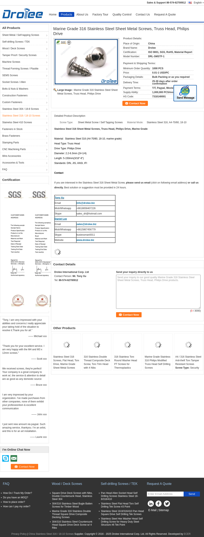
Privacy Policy (19, 534)
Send (191, 493)
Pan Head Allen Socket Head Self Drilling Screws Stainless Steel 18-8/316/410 (119, 496)
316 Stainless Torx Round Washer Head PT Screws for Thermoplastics (125, 362)
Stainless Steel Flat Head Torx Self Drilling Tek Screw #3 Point (120, 505)
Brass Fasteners (11, 135)
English (199, 2)
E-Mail (152, 510)
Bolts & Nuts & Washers (15, 88)
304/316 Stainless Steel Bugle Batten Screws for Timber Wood (72, 505)
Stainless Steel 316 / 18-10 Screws (21, 115)
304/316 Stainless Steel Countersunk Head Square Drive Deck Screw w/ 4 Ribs (72, 524)
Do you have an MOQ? (15, 497)
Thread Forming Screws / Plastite (20, 68)
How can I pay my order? (16, 506)
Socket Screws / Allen (14, 82)
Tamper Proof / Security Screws (19, 55)
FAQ (4, 169)
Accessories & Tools (13, 162)
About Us (82, 14)
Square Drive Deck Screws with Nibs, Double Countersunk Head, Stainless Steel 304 (72, 496)
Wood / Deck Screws (13, 48)
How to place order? (14, 502)
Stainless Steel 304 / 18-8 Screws (20, 109)
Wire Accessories (11, 156)
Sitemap (163, 510)
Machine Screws (11, 61)
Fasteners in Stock (12, 129)
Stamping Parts (10, 142)
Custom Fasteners (12, 102)
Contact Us (143, 14)
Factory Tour (100, 14)
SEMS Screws (10, 75)
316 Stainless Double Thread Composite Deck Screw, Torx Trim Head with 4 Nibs (97, 362)
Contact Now (137, 103)
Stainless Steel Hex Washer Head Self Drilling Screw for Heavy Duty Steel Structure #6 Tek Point (122, 521)
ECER (187, 534)
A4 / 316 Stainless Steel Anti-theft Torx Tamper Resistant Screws (188, 360)
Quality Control (122, 14)
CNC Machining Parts (14, 149)
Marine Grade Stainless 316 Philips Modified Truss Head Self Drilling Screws (158, 362)
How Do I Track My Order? (17, 493)
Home (53, 14)
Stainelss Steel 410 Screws (17, 122)
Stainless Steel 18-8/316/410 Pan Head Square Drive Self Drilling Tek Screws (122, 513)
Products (66, 14)
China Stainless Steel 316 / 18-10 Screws (51, 534)
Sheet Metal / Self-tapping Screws (20, 35)
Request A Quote (165, 14)
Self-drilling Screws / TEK (16, 41)
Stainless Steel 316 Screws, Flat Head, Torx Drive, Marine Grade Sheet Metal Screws (66, 362)
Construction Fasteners (15, 95)
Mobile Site (154, 515)
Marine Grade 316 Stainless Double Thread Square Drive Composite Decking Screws (71, 514)
